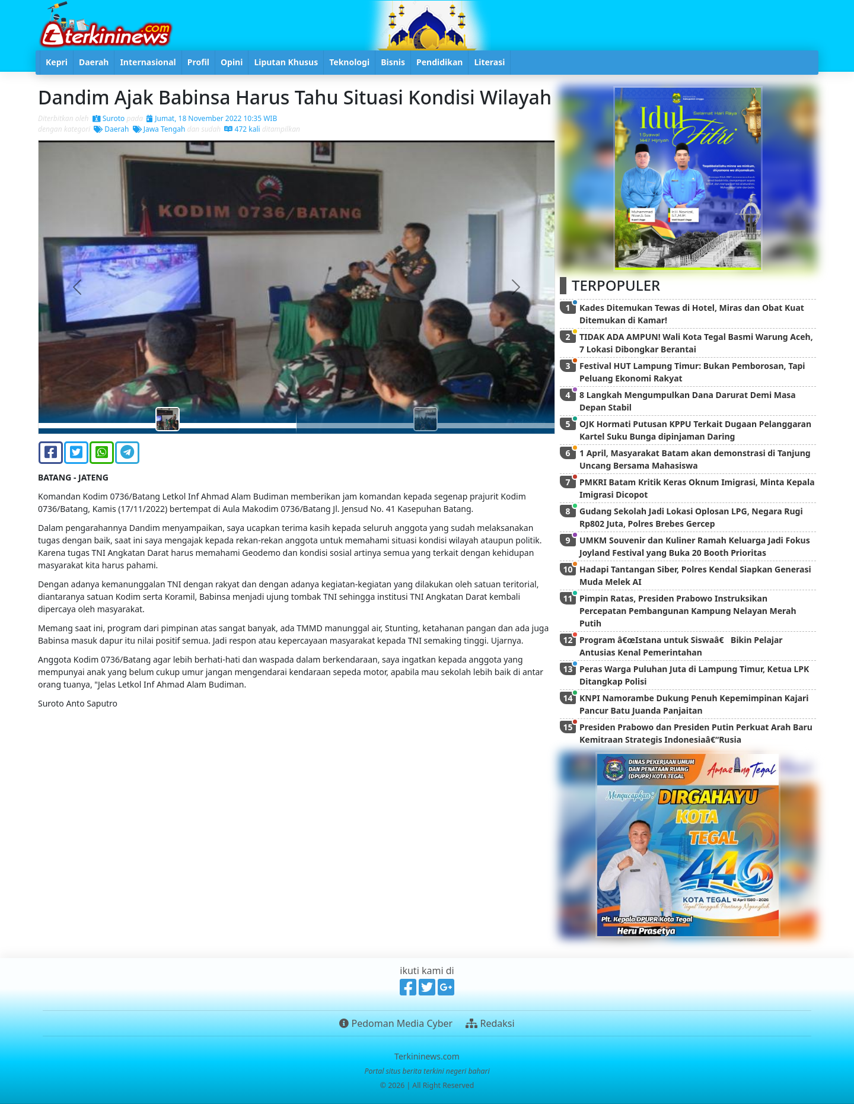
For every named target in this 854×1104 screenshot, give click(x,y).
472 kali (242, 129)
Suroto (109, 118)
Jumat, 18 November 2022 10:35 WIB (211, 118)
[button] (77, 287)
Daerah (111, 129)
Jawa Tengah (159, 129)
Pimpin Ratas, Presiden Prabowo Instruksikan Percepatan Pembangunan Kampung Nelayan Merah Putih (687, 611)
